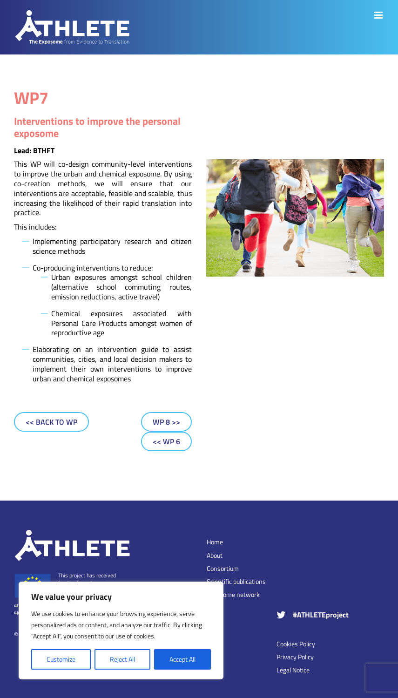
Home (215, 542)
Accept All (182, 659)
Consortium (223, 568)
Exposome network (233, 594)
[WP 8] (166, 422)
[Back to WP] (51, 422)
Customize (61, 659)
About (215, 555)
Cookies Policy (296, 644)
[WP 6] (166, 441)
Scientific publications (236, 581)
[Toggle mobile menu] (379, 15)
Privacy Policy (295, 657)
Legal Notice (293, 670)
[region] (121, 630)
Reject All (122, 659)
